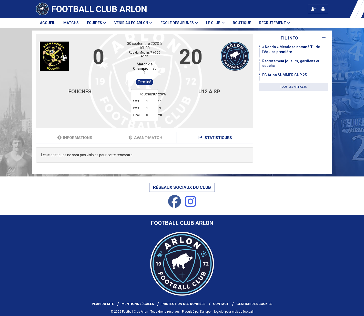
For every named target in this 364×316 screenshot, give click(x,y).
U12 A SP (209, 91)
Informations (74, 137)
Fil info (289, 38)
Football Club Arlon (99, 9)
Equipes (96, 23)
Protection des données (183, 304)
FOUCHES (80, 91)
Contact (221, 304)
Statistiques (215, 137)
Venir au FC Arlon (133, 23)
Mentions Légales (138, 304)
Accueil (47, 23)
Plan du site (103, 304)
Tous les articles (293, 86)
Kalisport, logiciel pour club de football (227, 311)
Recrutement (274, 23)
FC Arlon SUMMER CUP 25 (284, 75)
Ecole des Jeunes (179, 23)
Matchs (71, 23)
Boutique (242, 23)
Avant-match (145, 137)
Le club (215, 23)
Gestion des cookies (254, 304)
